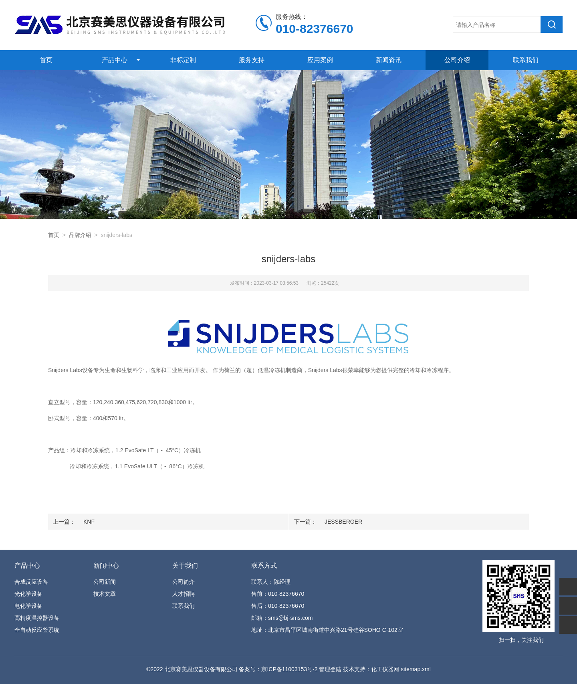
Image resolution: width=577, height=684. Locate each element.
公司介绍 (457, 60)
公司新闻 (104, 582)
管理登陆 (330, 669)
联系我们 (526, 60)
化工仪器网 (385, 669)
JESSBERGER (343, 521)
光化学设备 (28, 594)
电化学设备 (28, 606)
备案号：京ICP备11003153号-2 (278, 669)
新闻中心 (106, 565)
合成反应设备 (31, 582)
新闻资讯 (388, 60)
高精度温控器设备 (36, 618)
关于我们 (185, 565)
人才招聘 (183, 594)
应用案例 (320, 60)
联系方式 (264, 565)
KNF (89, 521)
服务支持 (251, 60)
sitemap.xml (416, 669)
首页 (46, 60)
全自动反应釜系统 (36, 630)
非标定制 (183, 60)
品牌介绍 (80, 235)
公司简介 (183, 582)
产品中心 (114, 60)
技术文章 (104, 594)
